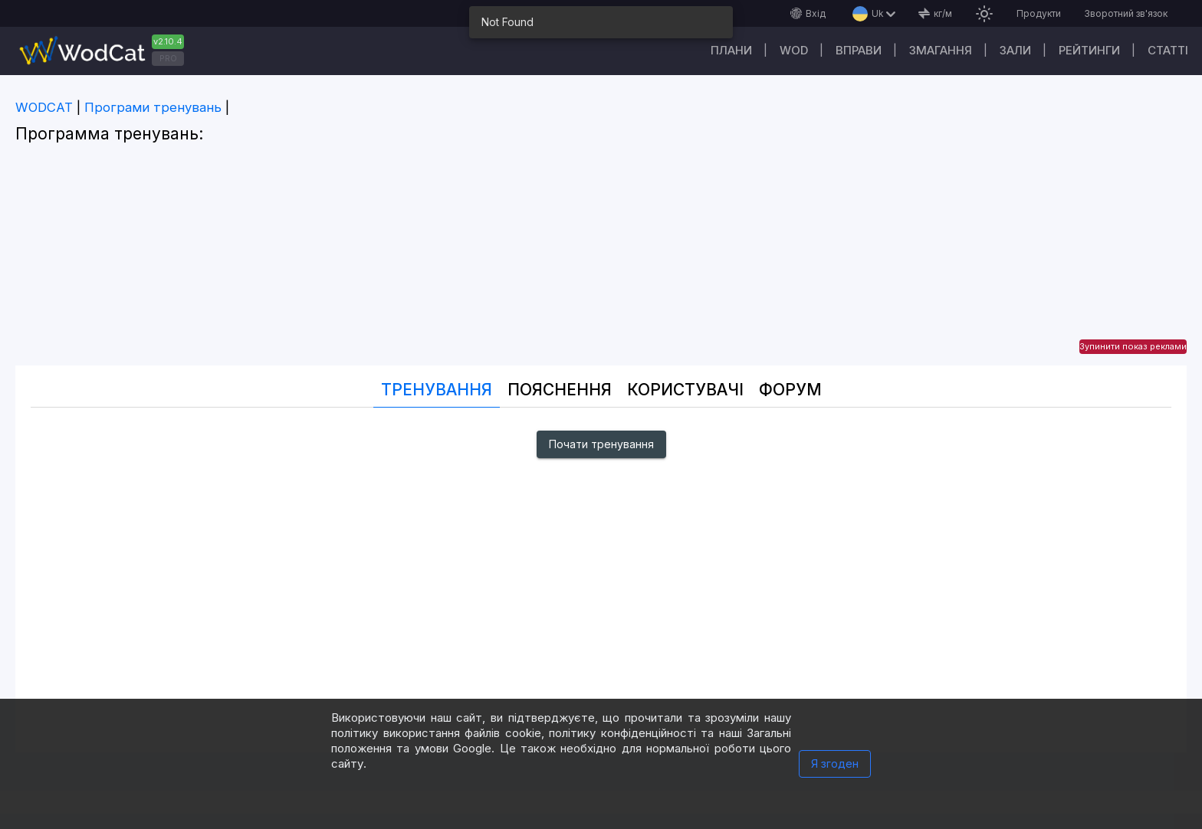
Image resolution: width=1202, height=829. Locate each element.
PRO (168, 58)
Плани (731, 50)
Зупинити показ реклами (1133, 346)
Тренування (436, 389)
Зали (1015, 50)
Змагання (940, 50)
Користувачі (685, 389)
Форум (790, 389)
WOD (794, 50)
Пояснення (559, 389)
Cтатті (1168, 50)
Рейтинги (1089, 50)
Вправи (859, 50)
